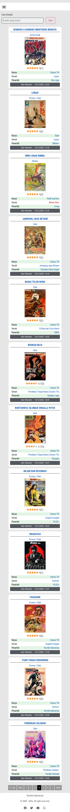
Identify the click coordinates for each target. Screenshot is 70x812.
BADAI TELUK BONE (35, 281)
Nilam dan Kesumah (35, 471)
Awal (20, 787)
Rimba (35, 161)
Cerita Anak (35, 35)
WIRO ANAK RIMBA (35, 155)
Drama (32, 98)
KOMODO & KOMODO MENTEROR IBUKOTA (35, 29)
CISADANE (35, 597)
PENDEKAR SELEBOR (35, 723)
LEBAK (35, 92)
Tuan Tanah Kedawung (35, 660)
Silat (39, 98)
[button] (4, 6)
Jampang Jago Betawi (35, 218)
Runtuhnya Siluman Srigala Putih (35, 407)
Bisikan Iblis (35, 344)
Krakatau (35, 534)
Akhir (58, 787)
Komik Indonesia (35, 795)
